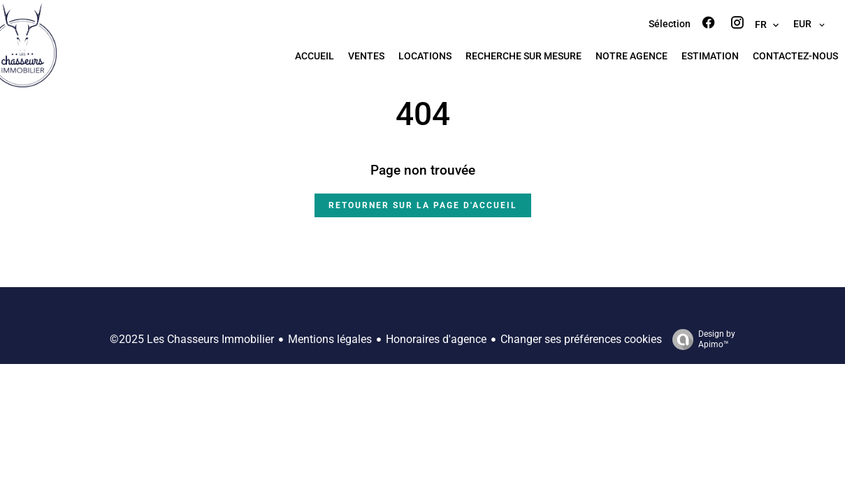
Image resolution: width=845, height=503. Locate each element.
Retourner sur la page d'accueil (422, 205)
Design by (700, 339)
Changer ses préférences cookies (581, 339)
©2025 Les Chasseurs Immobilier (192, 339)
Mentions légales (330, 339)
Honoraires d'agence (436, 339)
